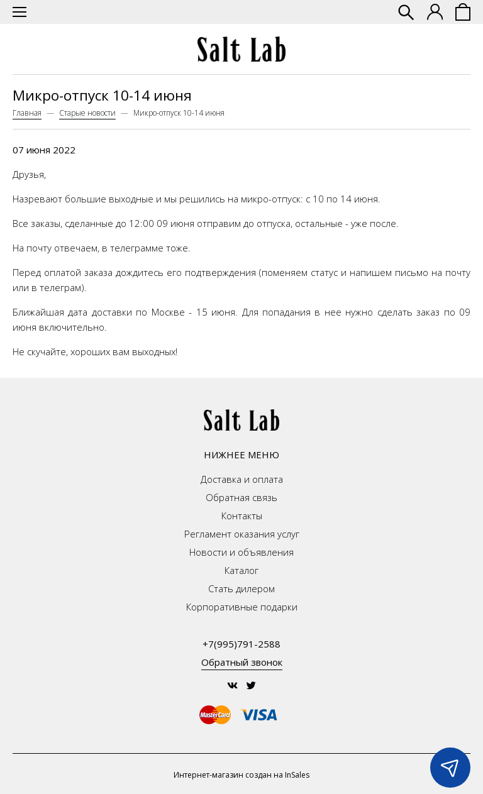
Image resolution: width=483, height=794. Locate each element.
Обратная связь (241, 497)
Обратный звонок (241, 662)
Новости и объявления (241, 552)
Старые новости (87, 113)
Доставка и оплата (242, 479)
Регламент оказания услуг (241, 533)
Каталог (241, 570)
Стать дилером (241, 588)
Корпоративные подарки (241, 606)
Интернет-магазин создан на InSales (241, 774)
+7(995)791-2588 (241, 643)
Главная (27, 113)
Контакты (241, 515)
